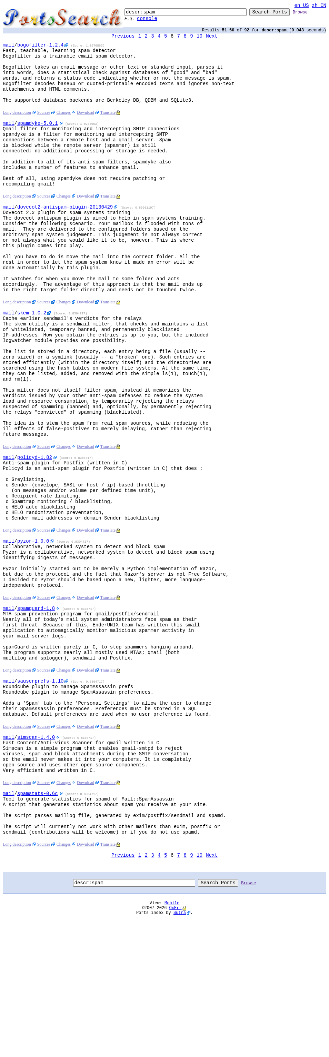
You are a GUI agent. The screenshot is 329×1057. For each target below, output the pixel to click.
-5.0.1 (37, 141)
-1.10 (40, 789)
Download (85, 129)
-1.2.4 (40, 50)
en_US (302, 6)
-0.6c (37, 918)
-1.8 (36, 705)
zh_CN (319, 6)
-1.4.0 (36, 854)
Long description (17, 129)
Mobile (171, 1040)
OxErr (175, 1045)
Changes (64, 129)
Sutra (179, 1051)
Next (212, 40)
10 (199, 40)
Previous (122, 40)
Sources (43, 129)
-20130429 (65, 238)
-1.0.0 (33, 628)
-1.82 (34, 530)
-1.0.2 (31, 361)
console (147, 21)
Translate (108, 129)
